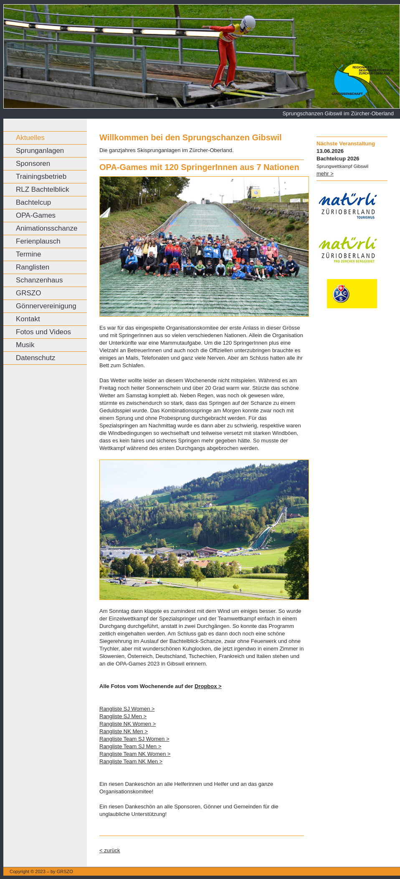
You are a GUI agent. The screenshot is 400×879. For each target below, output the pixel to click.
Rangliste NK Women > (127, 724)
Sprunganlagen (40, 151)
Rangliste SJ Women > (126, 709)
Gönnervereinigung (46, 306)
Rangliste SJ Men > (123, 716)
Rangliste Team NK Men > (130, 761)
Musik (25, 345)
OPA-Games (36, 215)
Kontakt (28, 319)
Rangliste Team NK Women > (134, 754)
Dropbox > (208, 686)
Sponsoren (33, 164)
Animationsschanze (46, 228)
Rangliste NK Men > (123, 731)
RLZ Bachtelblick (42, 189)
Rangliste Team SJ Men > (130, 746)
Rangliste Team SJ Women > (134, 739)
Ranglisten (32, 267)
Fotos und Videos (43, 332)
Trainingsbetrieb (41, 176)
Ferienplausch (38, 241)
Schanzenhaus (39, 280)
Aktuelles (30, 138)
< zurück (109, 850)
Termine (28, 254)
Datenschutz (36, 358)
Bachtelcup (33, 202)
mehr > (325, 173)
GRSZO (28, 293)
